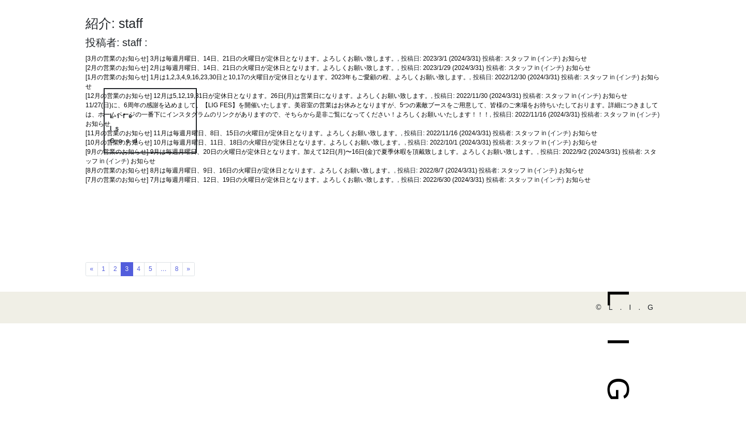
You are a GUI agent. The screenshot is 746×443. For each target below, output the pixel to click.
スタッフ (616, 114)
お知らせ (614, 95)
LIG (618, 361)
